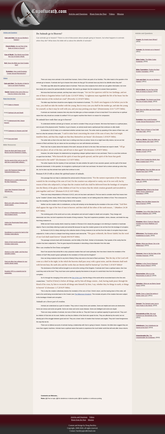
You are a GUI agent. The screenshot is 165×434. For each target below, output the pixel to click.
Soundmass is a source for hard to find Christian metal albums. (16, 233)
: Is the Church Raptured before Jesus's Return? (147, 264)
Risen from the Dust (98, 14)
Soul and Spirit (13, 139)
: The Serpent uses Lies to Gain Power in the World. (147, 304)
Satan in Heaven (13, 104)
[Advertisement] (82, 60)
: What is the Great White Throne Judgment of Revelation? (147, 191)
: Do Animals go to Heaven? (148, 49)
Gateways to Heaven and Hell (18, 131)
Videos (112, 14)
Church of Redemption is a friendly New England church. (15, 213)
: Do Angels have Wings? (146, 39)
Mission (120, 14)
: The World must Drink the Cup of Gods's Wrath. (148, 100)
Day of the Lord (77, 278)
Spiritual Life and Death (15, 113)
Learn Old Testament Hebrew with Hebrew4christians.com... (15, 171)
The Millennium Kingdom (83, 294)
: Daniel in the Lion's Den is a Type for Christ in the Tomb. (16, 93)
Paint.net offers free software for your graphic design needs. (16, 262)
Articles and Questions (78, 14)
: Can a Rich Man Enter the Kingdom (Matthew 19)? (148, 212)
